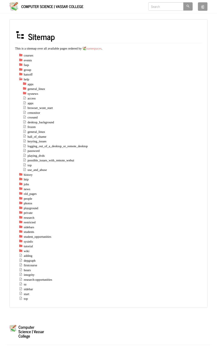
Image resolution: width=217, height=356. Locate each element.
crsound (30, 117)
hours (25, 270)
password (31, 151)
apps (28, 103)
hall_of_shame (34, 136)
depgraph (27, 260)
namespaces (94, 48)
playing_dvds (34, 155)
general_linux (34, 131)
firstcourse (28, 265)
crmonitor (31, 112)
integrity (27, 274)
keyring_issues (34, 141)
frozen (29, 127)
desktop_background (38, 122)
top (27, 165)
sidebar (26, 289)
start (24, 294)
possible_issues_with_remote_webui (48, 160)
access (29, 98)
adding (25, 255)
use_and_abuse (35, 170)
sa (22, 284)
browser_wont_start (38, 108)
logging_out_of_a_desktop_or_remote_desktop (55, 146)
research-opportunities (35, 279)
